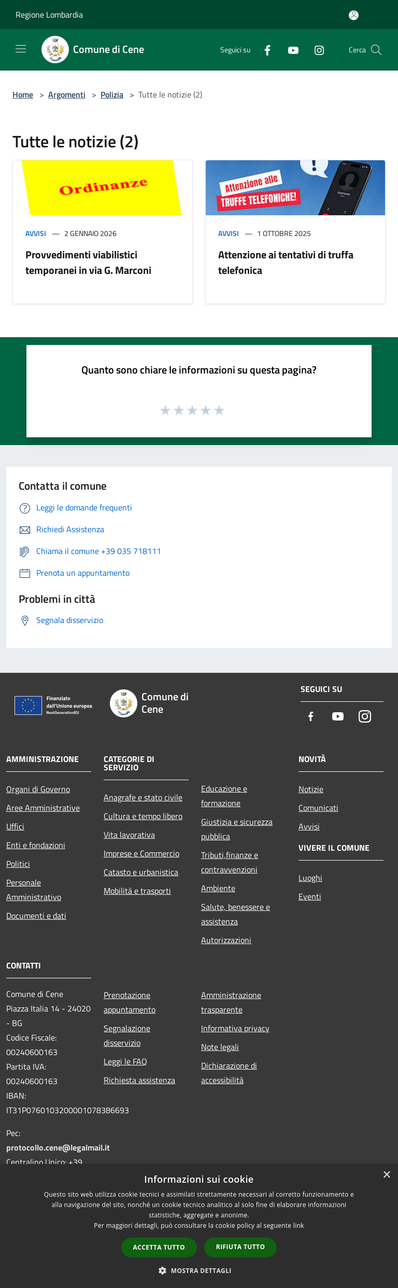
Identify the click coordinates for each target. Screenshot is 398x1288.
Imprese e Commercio (141, 853)
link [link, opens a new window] (298, 1225)
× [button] (386, 1175)
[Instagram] (315, 50)
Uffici (15, 826)
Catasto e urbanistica (141, 872)
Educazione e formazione (224, 795)
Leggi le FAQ (125, 1061)
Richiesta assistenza (139, 1080)
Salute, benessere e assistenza (235, 914)
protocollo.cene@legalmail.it (58, 1147)
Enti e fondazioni (35, 845)
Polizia (112, 94)
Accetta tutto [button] (159, 1247)
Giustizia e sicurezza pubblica (237, 828)
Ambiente (218, 888)
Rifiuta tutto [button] (240, 1246)
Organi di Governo (38, 789)
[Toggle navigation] (21, 49)
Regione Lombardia (49, 14)
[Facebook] (263, 50)
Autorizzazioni (226, 940)
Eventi (309, 896)
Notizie (310, 789)
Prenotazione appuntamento (129, 1002)
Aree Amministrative (43, 807)
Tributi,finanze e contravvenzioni (229, 862)
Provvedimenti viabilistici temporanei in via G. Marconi (88, 262)
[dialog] (199, 1226)
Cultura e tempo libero (143, 816)
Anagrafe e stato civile (143, 797)
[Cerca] (376, 50)
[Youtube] (289, 50)
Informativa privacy (235, 1028)
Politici (18, 863)
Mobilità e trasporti (137, 890)
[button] (199, 1270)
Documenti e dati (36, 915)
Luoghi (310, 877)
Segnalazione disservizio (127, 1035)
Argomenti (67, 94)
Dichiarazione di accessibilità (229, 1072)
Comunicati (318, 807)
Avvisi (35, 233)
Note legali (220, 1047)
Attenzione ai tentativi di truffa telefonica (285, 262)
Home (22, 94)
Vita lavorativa (129, 834)
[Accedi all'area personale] (353, 15)
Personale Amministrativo (33, 889)
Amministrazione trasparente (231, 1002)
